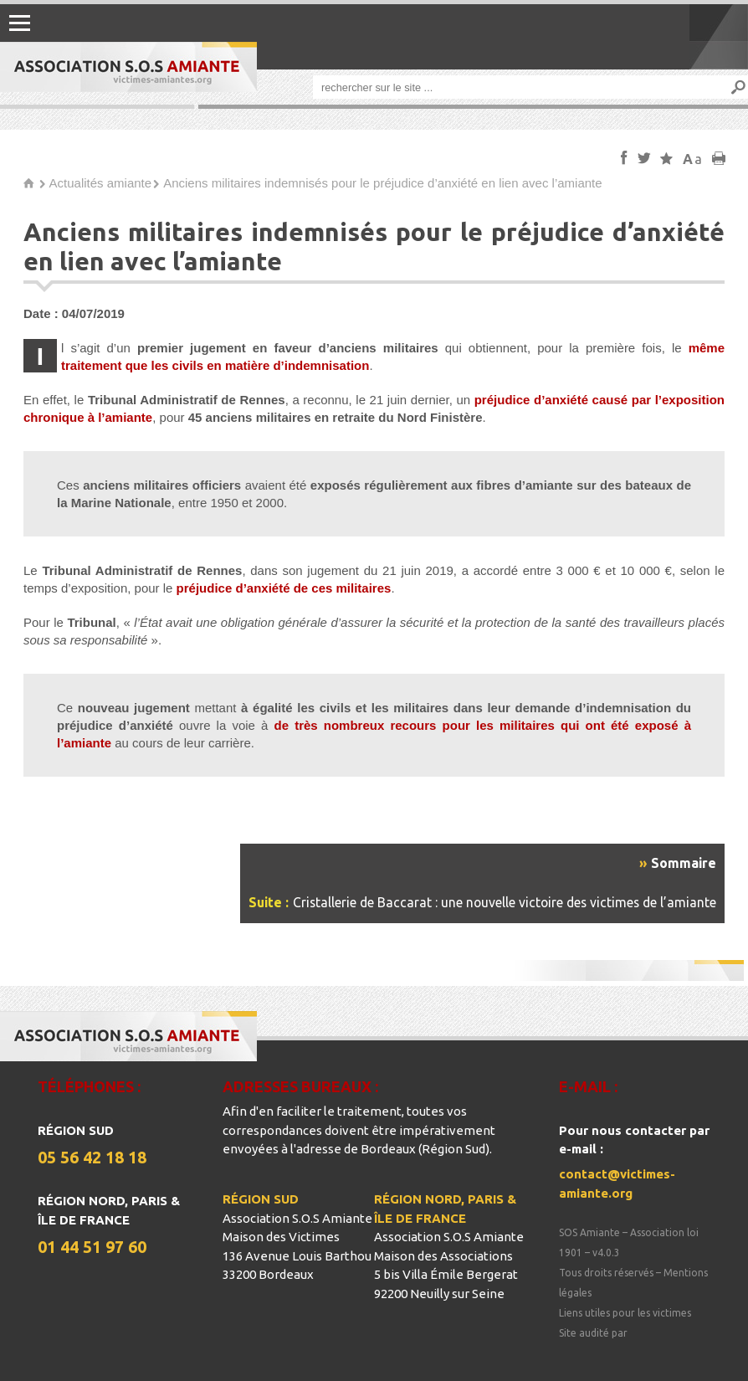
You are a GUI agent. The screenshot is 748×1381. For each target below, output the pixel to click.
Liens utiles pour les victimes (625, 1312)
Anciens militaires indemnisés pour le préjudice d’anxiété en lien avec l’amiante (382, 183)
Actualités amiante (100, 183)
